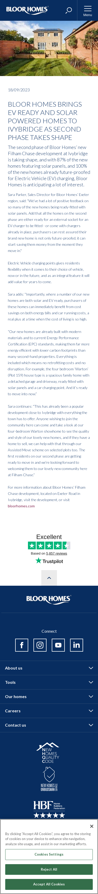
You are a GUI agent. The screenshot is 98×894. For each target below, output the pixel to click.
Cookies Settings (49, 854)
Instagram (40, 645)
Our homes (16, 696)
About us (13, 667)
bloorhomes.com (21, 506)
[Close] (91, 826)
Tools (10, 682)
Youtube (58, 645)
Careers (13, 710)
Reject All (49, 869)
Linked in (76, 645)
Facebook (21, 645)
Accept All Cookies (49, 884)
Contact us (15, 724)
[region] (49, 856)
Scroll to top (49, 578)
